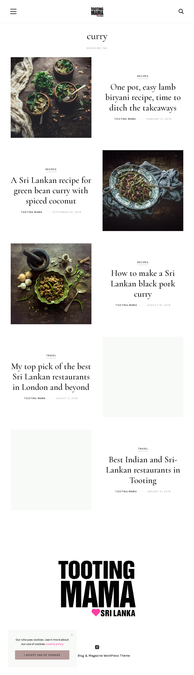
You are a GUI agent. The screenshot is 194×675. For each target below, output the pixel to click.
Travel (51, 355)
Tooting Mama (125, 118)
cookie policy (55, 643)
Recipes (142, 76)
